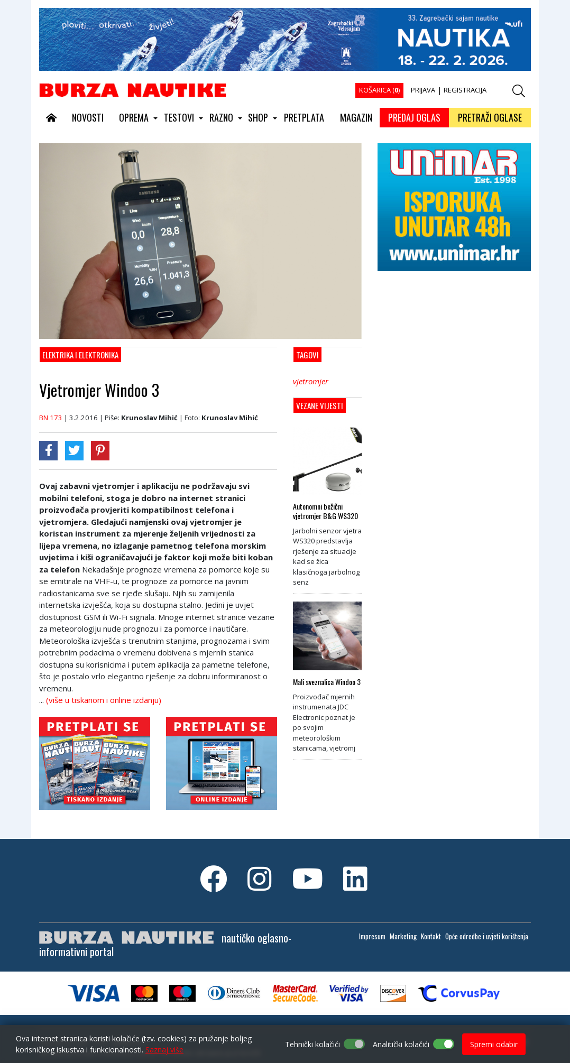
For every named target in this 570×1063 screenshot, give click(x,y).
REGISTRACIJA (465, 90)
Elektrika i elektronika (80, 355)
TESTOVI (179, 117)
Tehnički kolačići (312, 1044)
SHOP (258, 117)
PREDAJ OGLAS (414, 117)
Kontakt (431, 936)
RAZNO (221, 117)
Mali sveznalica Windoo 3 (327, 682)
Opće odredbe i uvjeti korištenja (486, 936)
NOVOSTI (88, 117)
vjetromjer (310, 381)
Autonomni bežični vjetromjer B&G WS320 (325, 511)
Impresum (372, 936)
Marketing (403, 936)
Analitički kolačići (401, 1044)
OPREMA (134, 117)
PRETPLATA (304, 117)
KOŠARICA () (379, 90)
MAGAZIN (356, 117)
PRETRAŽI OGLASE (490, 117)
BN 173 (50, 417)
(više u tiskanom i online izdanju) (103, 700)
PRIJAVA (423, 90)
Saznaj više (164, 1049)
